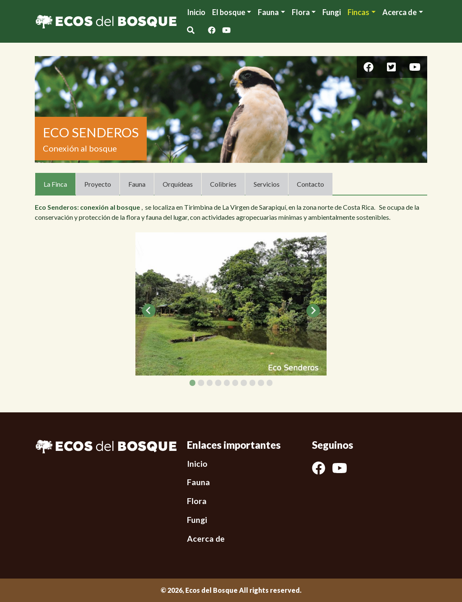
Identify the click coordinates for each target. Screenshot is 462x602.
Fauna (268, 12)
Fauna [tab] (136, 184)
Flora (301, 12)
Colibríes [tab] (223, 184)
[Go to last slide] (149, 310)
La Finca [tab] (55, 184)
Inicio (196, 12)
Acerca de (206, 538)
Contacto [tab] (310, 184)
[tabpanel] (231, 304)
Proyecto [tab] (97, 184)
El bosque (228, 12)
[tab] (192, 383)
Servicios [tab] (267, 184)
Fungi (331, 12)
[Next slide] (313, 310)
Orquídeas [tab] (178, 184)
